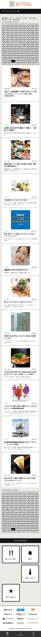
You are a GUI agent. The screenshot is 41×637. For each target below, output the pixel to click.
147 (32, 61)
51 (20, 36)
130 (27, 56)
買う (10, 19)
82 (37, 43)
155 (33, 63)
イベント (12, 18)
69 (20, 40)
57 (8, 38)
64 (37, 38)
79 (24, 43)
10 (37, 25)
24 (20, 29)
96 (20, 47)
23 (16, 29)
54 (32, 36)
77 (16, 43)
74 (3, 43)
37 (37, 31)
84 (8, 45)
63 (32, 38)
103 (13, 50)
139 (32, 59)
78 (20, 43)
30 (8, 31)
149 (4, 63)
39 (8, 34)
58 (12, 38)
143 (13, 61)
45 (32, 34)
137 (22, 59)
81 (32, 43)
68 (16, 40)
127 (13, 56)
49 (12, 36)
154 (28, 63)
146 (27, 61)
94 (12, 47)
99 (32, 47)
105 (22, 50)
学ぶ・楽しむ (33, 18)
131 (32, 56)
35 (28, 31)
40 (12, 34)
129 (22, 56)
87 (20, 45)
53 (28, 36)
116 (36, 52)
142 (8, 61)
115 (32, 52)
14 (16, 27)
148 (36, 61)
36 (32, 31)
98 (28, 47)
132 (36, 56)
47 (3, 36)
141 (4, 61)
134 (8, 59)
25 (24, 29)
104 (18, 50)
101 (4, 50)
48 (8, 36)
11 (3, 27)
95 (16, 47)
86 (16, 45)
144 (18, 61)
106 (27, 50)
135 (13, 59)
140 (36, 59)
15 (20, 27)
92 (3, 47)
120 (18, 54)
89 (28, 45)
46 (37, 34)
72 (32, 40)
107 (32, 50)
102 (8, 50)
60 (20, 38)
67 (12, 40)
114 (27, 52)
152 (19, 63)
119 (13, 54)
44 (28, 34)
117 (4, 54)
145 (22, 61)
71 (28, 40)
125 (4, 56)
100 (36, 47)
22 (12, 29)
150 (9, 63)
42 (20, 34)
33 (20, 31)
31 (12, 31)
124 (36, 54)
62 (28, 38)
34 (24, 31)
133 (4, 59)
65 (3, 40)
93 (7, 47)
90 (32, 45)
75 (8, 43)
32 (16, 31)
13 (12, 27)
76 (12, 43)
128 (18, 56)
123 (32, 54)
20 (3, 29)
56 (3, 38)
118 (8, 54)
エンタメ (18, 18)
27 (32, 29)
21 (8, 29)
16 (24, 27)
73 (37, 40)
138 (27, 59)
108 (36, 50)
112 (18, 52)
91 (37, 45)
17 (28, 27)
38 (3, 34)
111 (13, 52)
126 (8, 56)
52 (24, 36)
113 (22, 52)
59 (16, 38)
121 (22, 54)
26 (28, 29)
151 (14, 63)
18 (32, 27)
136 (18, 59)
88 (24, 45)
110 (8, 52)
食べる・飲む (16, 19)
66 (8, 40)
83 (3, 45)
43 (24, 34)
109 (4, 52)
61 (24, 38)
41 (16, 34)
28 (37, 29)
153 (24, 63)
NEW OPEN (5, 18)
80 (28, 43)
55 (37, 36)
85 (12, 45)
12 (8, 27)
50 (16, 36)
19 (37, 27)
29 (3, 31)
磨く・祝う (4, 19)
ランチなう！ (25, 18)
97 (24, 47)
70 (24, 40)
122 (27, 54)
